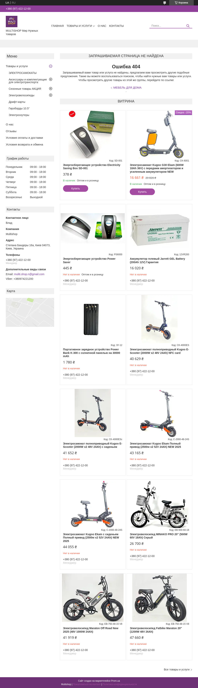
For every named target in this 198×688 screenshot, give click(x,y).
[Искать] (187, 26)
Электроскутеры (19, 115)
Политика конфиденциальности (120, 684)
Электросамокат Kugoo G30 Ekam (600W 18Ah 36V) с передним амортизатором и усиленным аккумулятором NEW (156, 168)
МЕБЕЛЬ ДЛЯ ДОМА (127, 87)
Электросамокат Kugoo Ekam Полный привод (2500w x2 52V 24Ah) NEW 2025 (155, 445)
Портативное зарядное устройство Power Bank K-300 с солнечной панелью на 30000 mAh (91, 353)
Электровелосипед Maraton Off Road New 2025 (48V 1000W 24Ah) (90, 630)
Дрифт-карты (17, 101)
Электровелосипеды (21, 95)
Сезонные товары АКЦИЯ (25, 88)
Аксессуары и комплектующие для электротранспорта (28, 81)
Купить (75, 188)
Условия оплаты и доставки (24, 137)
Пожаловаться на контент (87, 684)
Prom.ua (115, 681)
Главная (57, 25)
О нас (102, 25)
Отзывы (11, 131)
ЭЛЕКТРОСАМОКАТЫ (23, 72)
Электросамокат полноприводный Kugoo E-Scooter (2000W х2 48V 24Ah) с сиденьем (92, 445)
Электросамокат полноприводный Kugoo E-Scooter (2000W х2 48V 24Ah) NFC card (159, 351)
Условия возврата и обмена (24, 144)
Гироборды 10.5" (19, 108)
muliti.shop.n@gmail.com (29, 274)
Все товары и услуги (176, 669)
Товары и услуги (79, 25)
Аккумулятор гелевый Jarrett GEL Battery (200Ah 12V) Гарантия (157, 260)
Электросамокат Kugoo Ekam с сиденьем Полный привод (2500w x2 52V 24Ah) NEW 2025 (91, 538)
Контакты (116, 25)
